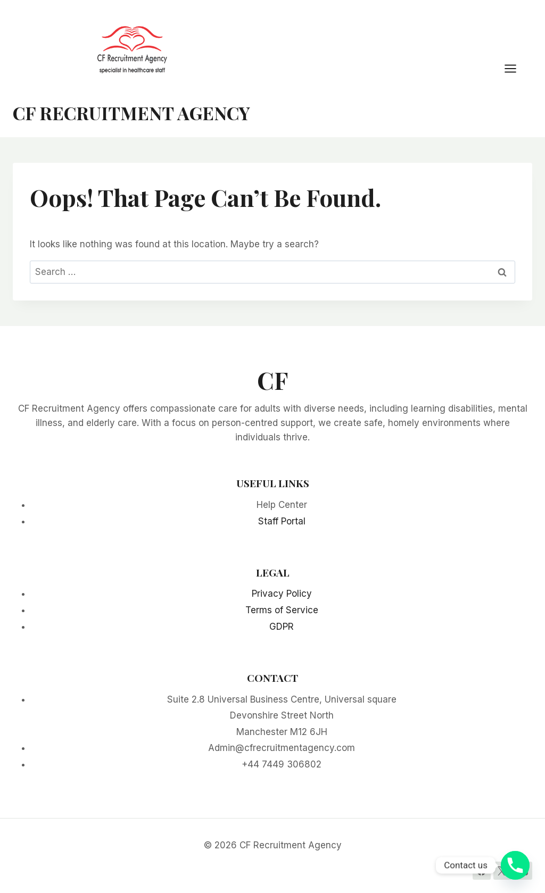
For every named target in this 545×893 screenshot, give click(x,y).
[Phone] (515, 865)
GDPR (281, 626)
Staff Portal (281, 521)
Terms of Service (281, 610)
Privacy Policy (282, 593)
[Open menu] (515, 68)
